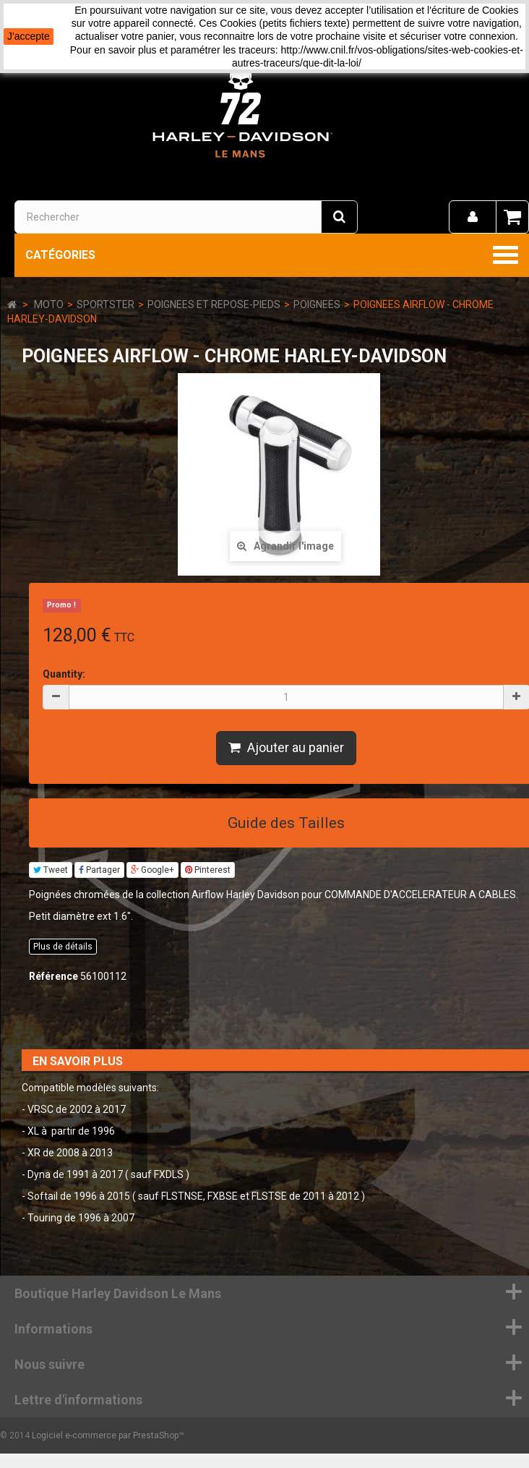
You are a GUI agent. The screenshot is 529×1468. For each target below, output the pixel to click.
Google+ (152, 870)
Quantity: (64, 674)
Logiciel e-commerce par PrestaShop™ (108, 1435)
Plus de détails (63, 947)
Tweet (50, 870)
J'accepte (28, 36)
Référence (53, 976)
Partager (99, 870)
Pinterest (208, 870)
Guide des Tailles (286, 823)
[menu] (472, 217)
